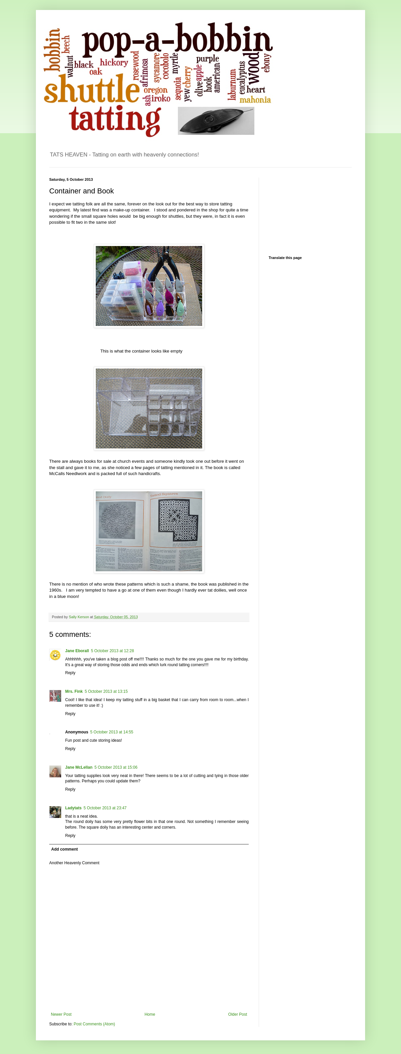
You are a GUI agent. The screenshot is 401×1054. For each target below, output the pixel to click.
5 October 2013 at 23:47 (104, 808)
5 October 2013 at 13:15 (106, 691)
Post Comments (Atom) (94, 1024)
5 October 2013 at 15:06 (115, 767)
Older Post (237, 1014)
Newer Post (61, 1014)
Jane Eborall (77, 651)
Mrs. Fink (74, 691)
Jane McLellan (78, 767)
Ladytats (73, 808)
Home (150, 1014)
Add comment (64, 849)
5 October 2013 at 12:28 (112, 651)
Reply (70, 672)
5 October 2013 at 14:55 (111, 732)
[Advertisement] (302, 210)
